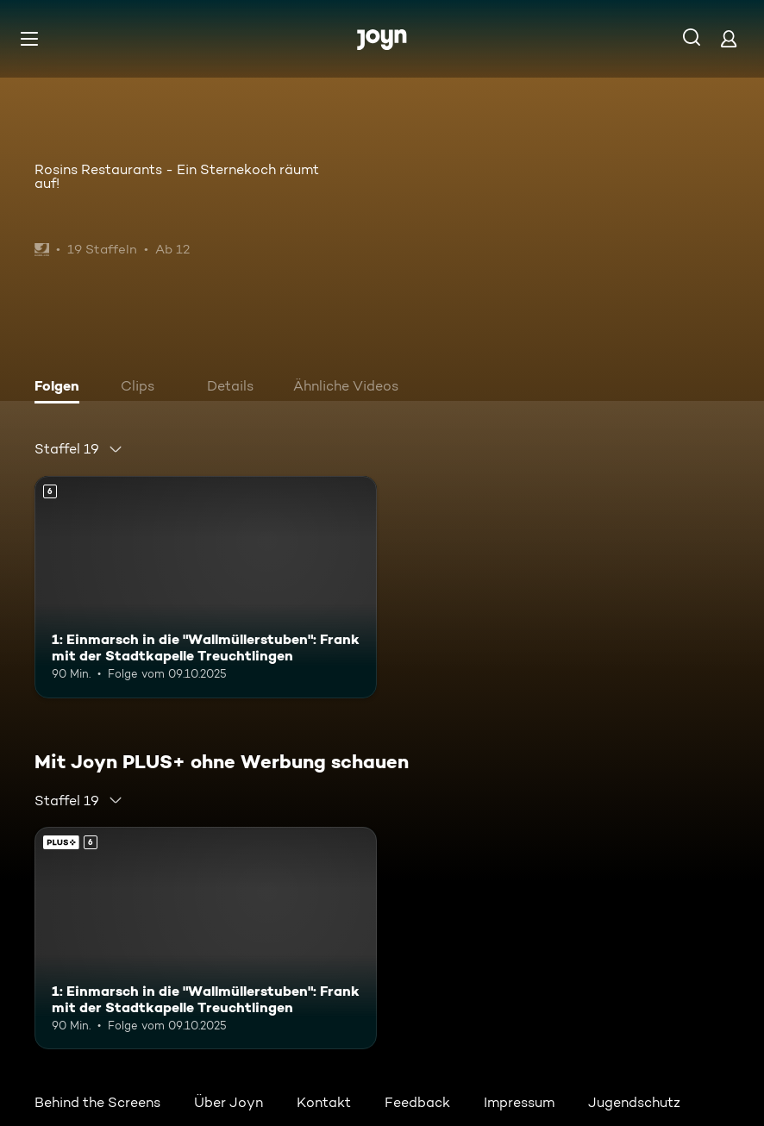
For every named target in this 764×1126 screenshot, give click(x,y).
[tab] (61, 387)
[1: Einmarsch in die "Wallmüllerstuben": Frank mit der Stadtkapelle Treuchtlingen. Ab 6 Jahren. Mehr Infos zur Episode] (205, 587)
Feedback (417, 1102)
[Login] (729, 38)
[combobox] (79, 449)
